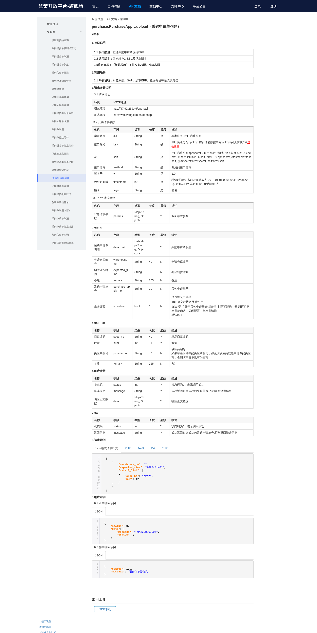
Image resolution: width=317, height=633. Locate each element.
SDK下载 (105, 609)
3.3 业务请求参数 (269, 513)
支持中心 (177, 6)
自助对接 (113, 6)
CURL (165, 448)
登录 (257, 6)
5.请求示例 (263, 541)
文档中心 (155, 6)
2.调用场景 (263, 492)
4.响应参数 (263, 530)
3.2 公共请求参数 (269, 508)
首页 (95, 6)
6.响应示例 (263, 546)
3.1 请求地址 (267, 503)
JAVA (140, 448)
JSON (98, 511)
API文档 (135, 6)
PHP (128, 448)
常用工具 (262, 563)
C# (153, 448)
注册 (273, 6)
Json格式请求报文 (106, 448)
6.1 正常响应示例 (269, 552)
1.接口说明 (263, 486)
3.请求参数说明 (266, 497)
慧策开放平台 (60, 6)
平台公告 (199, 6)
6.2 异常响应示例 (269, 557)
